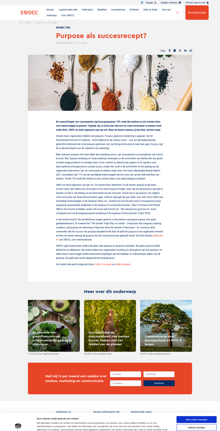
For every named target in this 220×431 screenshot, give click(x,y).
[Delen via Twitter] (180, 51)
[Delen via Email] (190, 51)
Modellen (102, 9)
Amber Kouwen (122, 264)
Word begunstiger (197, 12)
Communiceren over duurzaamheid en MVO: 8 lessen (163, 340)
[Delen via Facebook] (169, 51)
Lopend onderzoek (68, 9)
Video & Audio (150, 9)
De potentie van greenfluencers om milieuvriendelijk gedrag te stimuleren (52, 338)
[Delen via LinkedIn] (185, 51)
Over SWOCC (67, 15)
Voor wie (166, 9)
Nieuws (50, 9)
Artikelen (134, 9)
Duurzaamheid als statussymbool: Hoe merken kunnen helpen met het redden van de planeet (109, 338)
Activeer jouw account (197, 2)
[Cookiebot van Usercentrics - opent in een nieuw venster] (18, 425)
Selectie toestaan (196, 411)
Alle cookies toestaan (196, 403)
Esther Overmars (103, 264)
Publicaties (87, 9)
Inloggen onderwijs (171, 2)
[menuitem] (50, 9)
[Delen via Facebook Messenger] (174, 51)
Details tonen (151, 425)
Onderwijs (52, 15)
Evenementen (118, 9)
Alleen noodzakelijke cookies (196, 419)
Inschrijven (159, 383)
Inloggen (151, 2)
